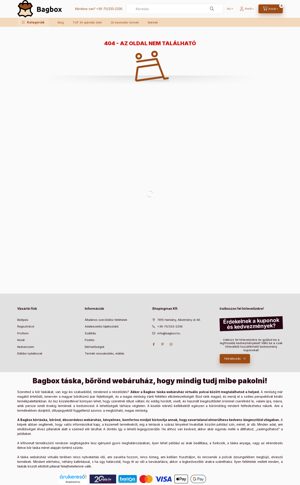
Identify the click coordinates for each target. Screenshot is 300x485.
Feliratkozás (232, 358)
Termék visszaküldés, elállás (104, 353)
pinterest (162, 344)
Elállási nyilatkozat (29, 353)
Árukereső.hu (73, 482)
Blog (61, 22)
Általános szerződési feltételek (106, 319)
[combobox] (175, 8)
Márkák (153, 22)
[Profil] (246, 8)
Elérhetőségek (94, 347)
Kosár (21, 340)
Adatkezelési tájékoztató (102, 326)
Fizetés (89, 340)
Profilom (23, 333)
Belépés (22, 319)
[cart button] (270, 8)
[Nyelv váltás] (229, 9)
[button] (33, 22)
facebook (153, 344)
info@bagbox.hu (168, 333)
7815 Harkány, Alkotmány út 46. (179, 319)
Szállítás (90, 333)
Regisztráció (25, 326)
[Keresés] (212, 9)
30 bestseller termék (125, 22)
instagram (171, 344)
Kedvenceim (25, 347)
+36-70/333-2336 (109, 9)
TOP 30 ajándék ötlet (87, 22)
